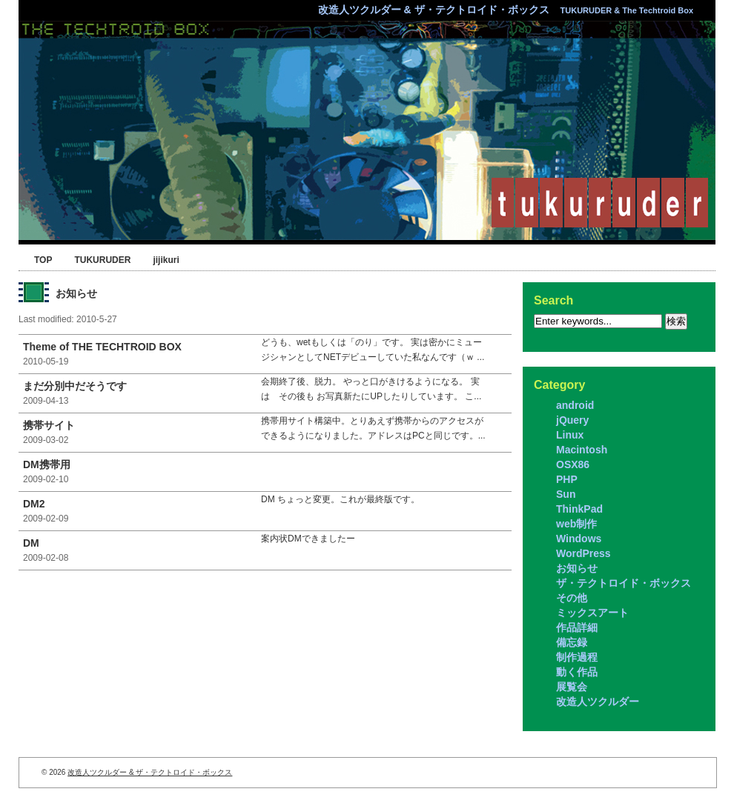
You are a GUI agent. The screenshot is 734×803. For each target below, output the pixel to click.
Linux (569, 435)
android (575, 405)
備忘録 (571, 642)
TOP (43, 260)
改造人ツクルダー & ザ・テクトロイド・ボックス (505, 10)
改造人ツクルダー (597, 701)
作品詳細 (577, 627)
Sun (565, 494)
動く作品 (577, 672)
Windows (578, 538)
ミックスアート (592, 613)
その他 (571, 598)
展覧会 (571, 687)
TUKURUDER (102, 260)
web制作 (576, 524)
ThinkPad (579, 509)
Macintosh (581, 450)
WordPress (583, 553)
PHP (567, 479)
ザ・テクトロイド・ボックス (623, 583)
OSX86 (572, 464)
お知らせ (577, 568)
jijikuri (166, 260)
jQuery (572, 420)
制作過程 (577, 657)
